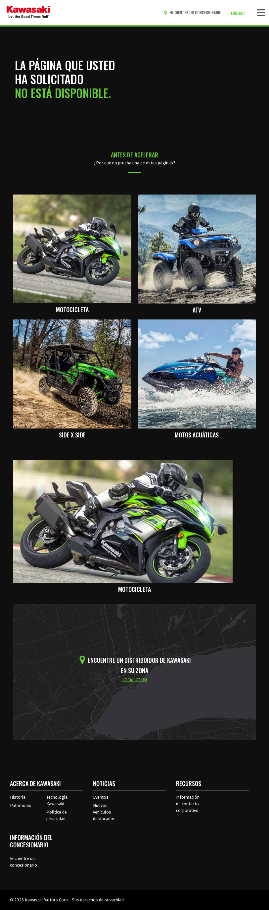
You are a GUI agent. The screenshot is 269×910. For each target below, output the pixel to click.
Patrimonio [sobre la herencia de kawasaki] (20, 805)
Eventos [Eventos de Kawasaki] (101, 797)
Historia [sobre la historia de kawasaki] (17, 797)
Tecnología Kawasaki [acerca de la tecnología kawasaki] (56, 800)
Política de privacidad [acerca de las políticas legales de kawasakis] (56, 815)
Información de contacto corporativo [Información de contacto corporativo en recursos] (188, 804)
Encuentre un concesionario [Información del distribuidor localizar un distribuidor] (23, 862)
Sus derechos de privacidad (98, 899)
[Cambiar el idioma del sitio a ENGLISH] (239, 13)
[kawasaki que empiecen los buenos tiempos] (28, 12)
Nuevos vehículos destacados (104, 812)
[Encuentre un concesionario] (194, 12)
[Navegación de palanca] (260, 12)
